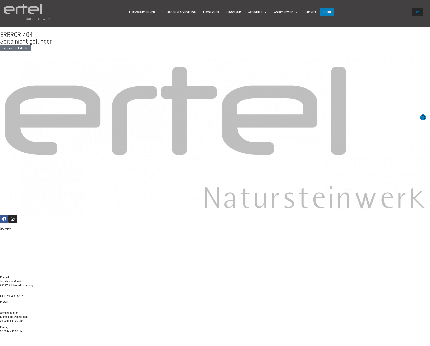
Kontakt (310, 11)
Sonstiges (257, 12)
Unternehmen (286, 12)
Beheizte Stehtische (181, 11)
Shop (327, 11)
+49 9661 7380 (14, 291)
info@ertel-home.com (21, 302)
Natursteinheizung (144, 12)
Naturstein (233, 11)
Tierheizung (210, 11)
